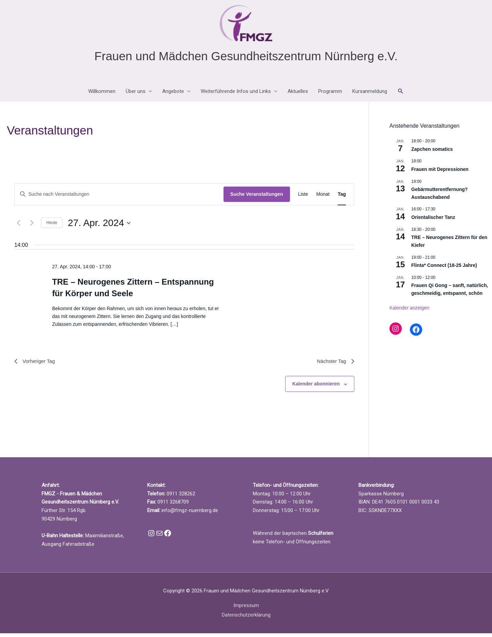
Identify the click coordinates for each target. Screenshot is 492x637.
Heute (51, 225)
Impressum (246, 609)
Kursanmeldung (369, 94)
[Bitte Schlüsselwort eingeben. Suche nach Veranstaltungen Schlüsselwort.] (119, 197)
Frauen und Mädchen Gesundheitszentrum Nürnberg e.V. (246, 58)
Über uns (135, 94)
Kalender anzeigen (409, 310)
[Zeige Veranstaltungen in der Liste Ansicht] (303, 197)
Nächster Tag (334, 364)
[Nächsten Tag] (32, 225)
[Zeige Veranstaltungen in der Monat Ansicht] (322, 197)
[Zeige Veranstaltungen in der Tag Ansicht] (342, 197)
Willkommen (102, 94)
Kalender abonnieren (316, 387)
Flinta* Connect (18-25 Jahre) (444, 267)
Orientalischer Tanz (433, 219)
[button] (400, 94)
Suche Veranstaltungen (256, 197)
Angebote (173, 94)
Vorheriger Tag (36, 364)
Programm (330, 94)
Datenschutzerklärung (246, 618)
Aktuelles (298, 94)
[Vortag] (18, 225)
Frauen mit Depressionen (439, 171)
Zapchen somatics (432, 151)
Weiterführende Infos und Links (236, 94)
